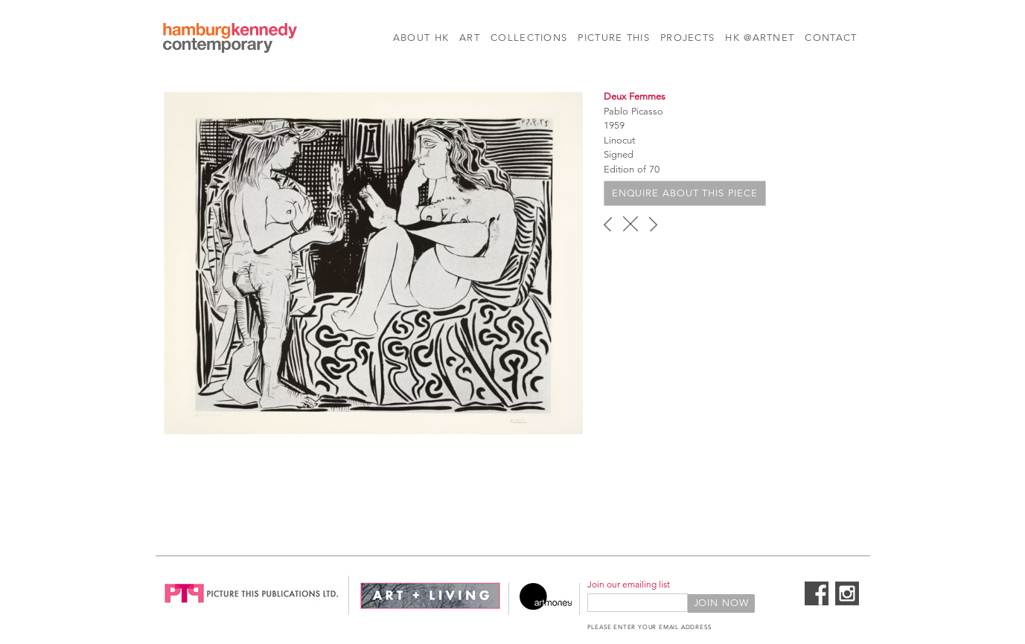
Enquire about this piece (685, 193)
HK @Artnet (759, 38)
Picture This (614, 38)
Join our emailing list (628, 584)
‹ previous (608, 223)
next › (653, 223)
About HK (421, 38)
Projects (687, 38)
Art (469, 38)
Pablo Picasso (633, 111)
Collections (529, 38)
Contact (831, 38)
